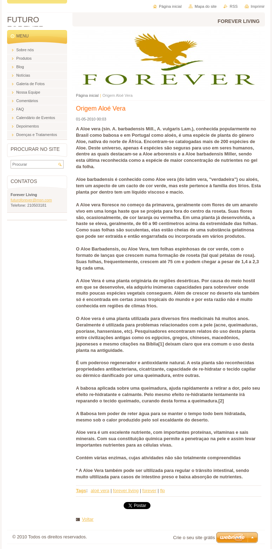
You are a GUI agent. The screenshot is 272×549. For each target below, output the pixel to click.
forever (149, 490)
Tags (81, 490)
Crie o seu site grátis (194, 537)
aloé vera (100, 490)
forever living (126, 490)
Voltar (88, 519)
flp (162, 490)
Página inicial (87, 95)
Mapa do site (206, 6)
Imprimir (258, 6)
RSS (233, 6)
